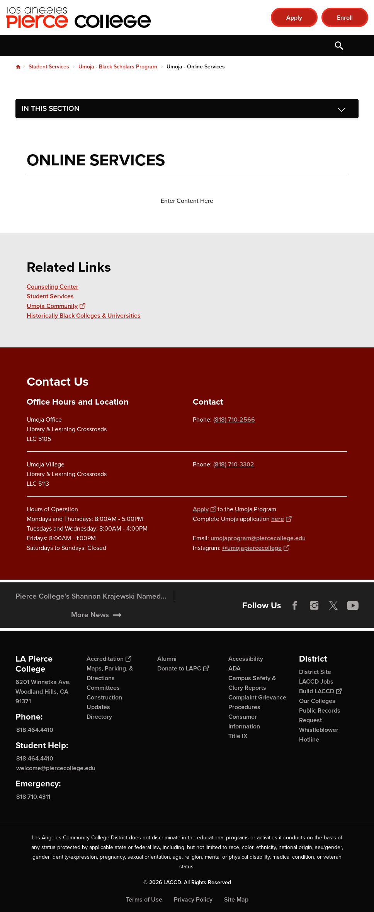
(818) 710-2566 (234, 419)
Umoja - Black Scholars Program (117, 67)
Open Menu (358, 45)
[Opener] (366, 620)
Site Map (236, 899)
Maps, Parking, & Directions (110, 673)
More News (90, 625)
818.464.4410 (34, 729)
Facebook (295, 616)
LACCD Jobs (316, 681)
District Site (315, 671)
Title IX (238, 736)
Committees (103, 687)
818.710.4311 (33, 796)
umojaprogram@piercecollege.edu (258, 538)
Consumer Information (244, 721)
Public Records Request (319, 715)
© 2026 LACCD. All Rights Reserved (187, 882)
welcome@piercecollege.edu (55, 768)
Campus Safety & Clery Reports (252, 683)
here (281, 518)
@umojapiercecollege (255, 547)
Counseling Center (52, 286)
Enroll (345, 17)
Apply (294, 17)
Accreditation (109, 658)
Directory (99, 716)
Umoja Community (56, 305)
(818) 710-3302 (233, 464)
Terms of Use (144, 899)
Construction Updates (104, 702)
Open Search (339, 45)
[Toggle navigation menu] (187, 108)
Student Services (49, 67)
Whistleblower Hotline (318, 734)
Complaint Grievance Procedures (257, 702)
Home (18, 67)
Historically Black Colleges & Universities (84, 315)
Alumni (167, 658)
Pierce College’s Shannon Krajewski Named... (91, 606)
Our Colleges (317, 700)
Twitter (333, 616)
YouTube (353, 616)
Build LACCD (320, 691)
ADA (234, 668)
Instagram (314, 616)
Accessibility (245, 658)
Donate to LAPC (183, 668)
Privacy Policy (193, 899)
